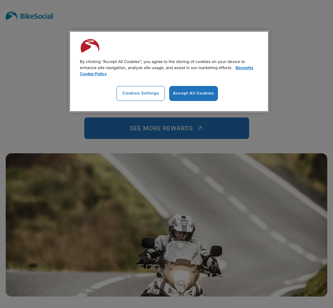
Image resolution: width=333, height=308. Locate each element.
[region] (169, 71)
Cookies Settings (141, 93)
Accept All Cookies (193, 93)
